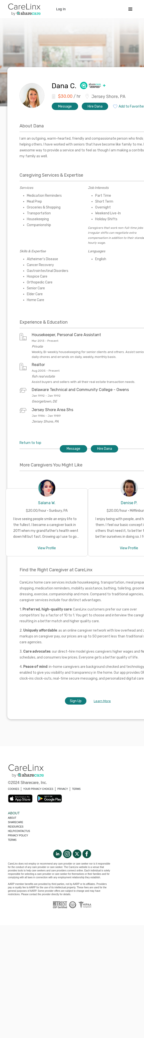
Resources (15, 826)
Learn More (102, 701)
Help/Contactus (19, 831)
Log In (61, 9)
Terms (12, 840)
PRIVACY (62, 789)
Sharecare (15, 822)
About (12, 818)
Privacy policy (18, 835)
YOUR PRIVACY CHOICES (38, 789)
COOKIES (13, 789)
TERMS (76, 789)
